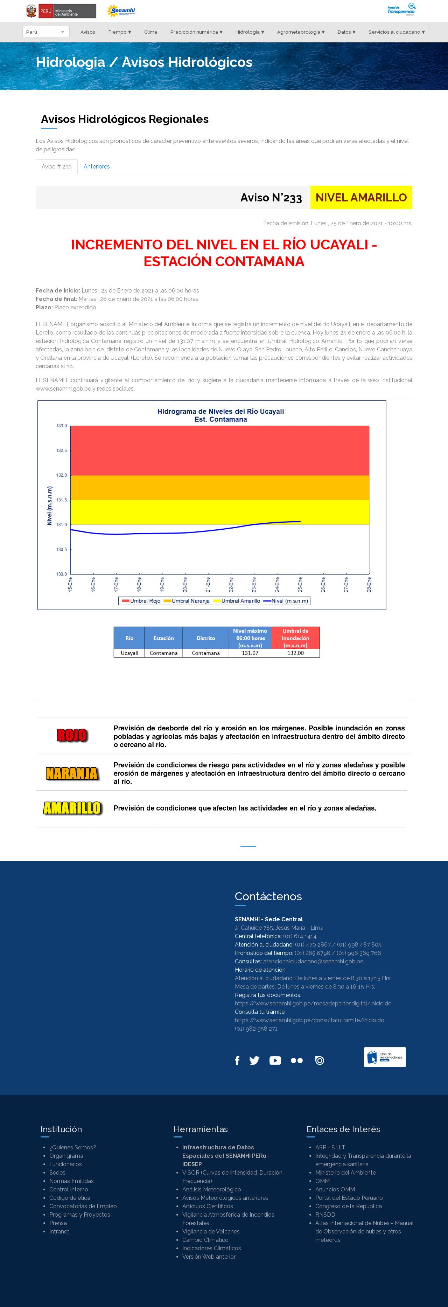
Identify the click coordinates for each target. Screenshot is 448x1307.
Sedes (57, 1172)
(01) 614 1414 (300, 936)
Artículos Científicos (207, 1206)
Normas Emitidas (71, 1181)
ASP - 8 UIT (330, 1147)
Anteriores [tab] (97, 166)
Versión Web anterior (209, 1256)
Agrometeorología (301, 31)
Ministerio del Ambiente (345, 1172)
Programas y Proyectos (79, 1214)
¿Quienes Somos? (72, 1147)
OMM (322, 1181)
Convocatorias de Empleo (83, 1206)
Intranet (59, 1231)
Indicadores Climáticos (211, 1248)
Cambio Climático (205, 1240)
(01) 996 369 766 (359, 953)
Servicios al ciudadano (397, 31)
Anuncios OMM (335, 1189)
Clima (150, 32)
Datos (347, 31)
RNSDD (325, 1214)
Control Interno (68, 1189)
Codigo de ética (69, 1198)
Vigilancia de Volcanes (211, 1231)
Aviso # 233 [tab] (57, 166)
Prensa (58, 1223)
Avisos (87, 32)
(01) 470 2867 (313, 944)
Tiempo (119, 31)
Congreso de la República (348, 1206)
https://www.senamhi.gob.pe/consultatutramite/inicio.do (309, 1020)
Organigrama (66, 1156)
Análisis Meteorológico (211, 1189)
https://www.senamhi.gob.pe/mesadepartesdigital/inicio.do (313, 1003)
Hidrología (250, 31)
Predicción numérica (196, 31)
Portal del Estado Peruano (349, 1198)
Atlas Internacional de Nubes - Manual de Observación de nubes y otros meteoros (364, 1231)
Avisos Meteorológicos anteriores (225, 1198)
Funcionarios (65, 1164)
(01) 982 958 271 (256, 1028)
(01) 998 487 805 (359, 944)
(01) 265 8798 (312, 953)
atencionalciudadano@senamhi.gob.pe (313, 961)
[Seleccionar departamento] (46, 32)
